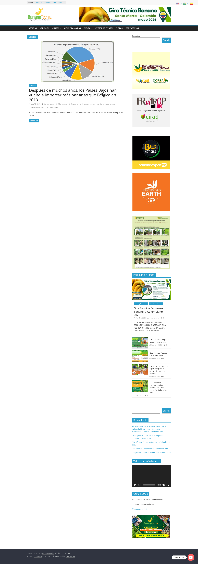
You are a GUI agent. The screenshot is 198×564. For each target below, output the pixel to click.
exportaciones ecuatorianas (38, 107)
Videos (119, 28)
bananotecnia (49, 104)
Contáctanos (132, 28)
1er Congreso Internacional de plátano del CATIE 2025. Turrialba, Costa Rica (159, 387)
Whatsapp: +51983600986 (143, 509)
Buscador (136, 36)
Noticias (33, 28)
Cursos (55, 28)
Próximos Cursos (156, 304)
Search (166, 40)
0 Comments (61, 104)
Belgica (73, 104)
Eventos (88, 28)
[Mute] (163, 485)
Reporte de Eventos (104, 28)
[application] (151, 476)
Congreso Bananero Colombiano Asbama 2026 (151, 452)
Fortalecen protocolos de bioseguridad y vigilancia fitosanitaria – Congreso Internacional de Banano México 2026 (149, 429)
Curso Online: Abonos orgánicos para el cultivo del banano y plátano (159, 370)
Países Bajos (53, 107)
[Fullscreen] (167, 485)
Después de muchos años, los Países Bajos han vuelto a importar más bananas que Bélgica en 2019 (73, 94)
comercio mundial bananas (99, 104)
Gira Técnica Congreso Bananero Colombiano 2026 (148, 311)
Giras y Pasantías (72, 28)
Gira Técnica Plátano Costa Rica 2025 (158, 354)
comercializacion (83, 104)
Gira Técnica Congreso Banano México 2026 (159, 340)
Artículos (44, 28)
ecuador (113, 104)
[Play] (135, 485)
